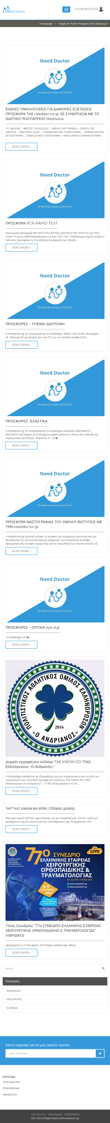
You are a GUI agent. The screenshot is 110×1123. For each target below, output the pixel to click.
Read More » (21, 146)
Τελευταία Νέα (11, 1082)
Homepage (45, 23)
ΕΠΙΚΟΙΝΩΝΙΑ (11, 1088)
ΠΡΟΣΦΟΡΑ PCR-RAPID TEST (32, 223)
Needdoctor (38, 1114)
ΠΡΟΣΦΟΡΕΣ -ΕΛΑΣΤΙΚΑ (26, 421)
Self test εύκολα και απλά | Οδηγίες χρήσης (40, 808)
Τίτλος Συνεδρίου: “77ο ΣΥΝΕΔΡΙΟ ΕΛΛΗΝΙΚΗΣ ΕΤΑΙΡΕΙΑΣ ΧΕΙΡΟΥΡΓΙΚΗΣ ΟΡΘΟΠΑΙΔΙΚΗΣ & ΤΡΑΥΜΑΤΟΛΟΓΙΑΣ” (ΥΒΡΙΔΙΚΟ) (53, 931)
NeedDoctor (13, 990)
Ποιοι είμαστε (55, 1114)
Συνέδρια (11, 1007)
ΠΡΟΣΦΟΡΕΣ (14, 999)
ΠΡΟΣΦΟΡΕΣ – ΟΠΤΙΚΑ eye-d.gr (33, 627)
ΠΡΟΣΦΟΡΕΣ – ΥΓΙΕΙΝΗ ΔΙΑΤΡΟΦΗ (35, 324)
